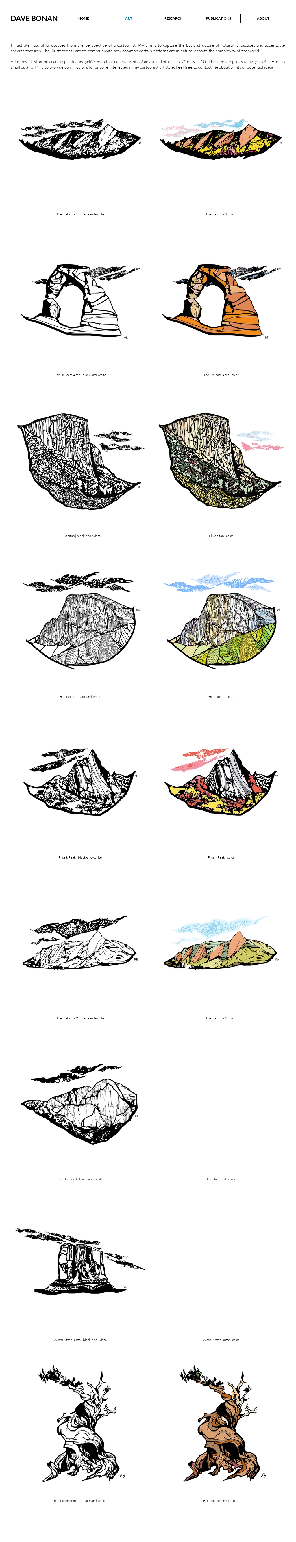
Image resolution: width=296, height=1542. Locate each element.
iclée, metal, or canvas (106, 61)
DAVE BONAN (34, 18)
